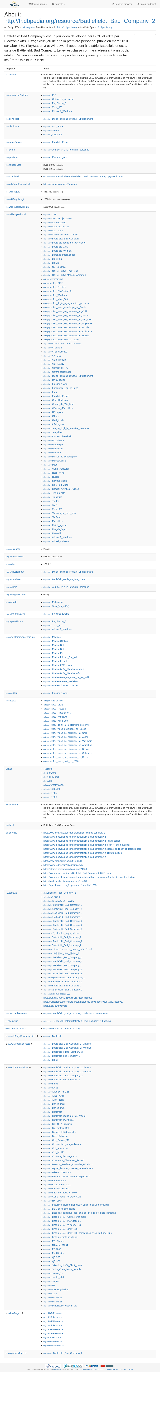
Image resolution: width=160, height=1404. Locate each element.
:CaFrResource (53, 1329)
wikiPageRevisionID (17, 207)
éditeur (12, 693)
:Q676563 (52, 897)
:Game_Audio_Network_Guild (63, 1196)
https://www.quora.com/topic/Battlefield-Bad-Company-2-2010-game (78, 873)
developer (12, 119)
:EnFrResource (53, 1333)
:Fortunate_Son (55, 1180)
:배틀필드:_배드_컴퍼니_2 (61, 953)
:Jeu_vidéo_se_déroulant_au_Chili (65, 311)
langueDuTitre (15, 594)
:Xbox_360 (53, 107)
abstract (11, 74)
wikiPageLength (15, 199)
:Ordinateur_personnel (59, 99)
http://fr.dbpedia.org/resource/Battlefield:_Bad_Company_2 (79, 21)
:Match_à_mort (55, 525)
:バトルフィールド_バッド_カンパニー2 (68, 949)
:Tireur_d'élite (54, 493)
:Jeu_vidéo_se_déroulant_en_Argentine (68, 323)
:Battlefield (53, 279)
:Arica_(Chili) (54, 1095)
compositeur (15, 556)
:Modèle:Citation (56, 641)
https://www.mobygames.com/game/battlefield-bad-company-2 (75, 836)
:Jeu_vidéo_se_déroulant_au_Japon (66, 315)
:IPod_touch (54, 420)
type (9, 768)
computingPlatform (17, 95)
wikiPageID (13, 191)
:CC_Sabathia (55, 267)
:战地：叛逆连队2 (57, 993)
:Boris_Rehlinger (56, 1136)
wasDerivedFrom (16, 1013)
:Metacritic (53, 533)
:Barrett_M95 (54, 1108)
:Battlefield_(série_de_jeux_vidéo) (65, 242)
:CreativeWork (54, 785)
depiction (12, 1021)
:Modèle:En (53, 653)
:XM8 (50, 1293)
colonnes (13, 549)
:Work (48, 781)
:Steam (51, 130)
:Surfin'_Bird (54, 1277)
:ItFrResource (52, 1337)
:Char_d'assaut (55, 351)
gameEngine (14, 142)
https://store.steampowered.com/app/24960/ (65, 869)
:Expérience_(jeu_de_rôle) (61, 388)
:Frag (50, 392)
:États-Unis (53, 521)
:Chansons (53, 347)
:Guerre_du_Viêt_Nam (59, 404)
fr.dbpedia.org (105, 27)
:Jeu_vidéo (53, 432)
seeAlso (11, 832)
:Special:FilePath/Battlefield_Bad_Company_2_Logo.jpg (77, 1021)
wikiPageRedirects (19, 1043)
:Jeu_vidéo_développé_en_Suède (65, 307)
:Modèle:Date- (55, 649)
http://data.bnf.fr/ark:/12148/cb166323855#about (68, 997)
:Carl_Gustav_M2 (56, 1140)
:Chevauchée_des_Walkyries (62, 1144)
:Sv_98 (51, 1281)
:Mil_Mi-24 (53, 1297)
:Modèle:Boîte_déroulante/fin (62, 673)
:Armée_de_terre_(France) (61, 234)
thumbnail (12, 176)
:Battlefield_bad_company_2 (62, 1056)
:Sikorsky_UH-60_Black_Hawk (63, 1265)
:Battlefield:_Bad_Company (61, 238)
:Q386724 (52, 789)
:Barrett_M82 (54, 1104)
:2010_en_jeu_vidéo (58, 218)
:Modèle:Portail (55, 661)
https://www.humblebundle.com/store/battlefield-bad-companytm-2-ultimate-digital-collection (89, 877)
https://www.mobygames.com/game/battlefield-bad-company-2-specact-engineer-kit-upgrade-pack (92, 849)
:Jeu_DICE (53, 283)
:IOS (50, 95)
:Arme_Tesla (54, 1099)
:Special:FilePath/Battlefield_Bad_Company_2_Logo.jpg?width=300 (83, 176)
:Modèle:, (52, 637)
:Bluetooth (53, 259)
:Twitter (51, 501)
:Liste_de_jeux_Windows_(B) (62, 1225)
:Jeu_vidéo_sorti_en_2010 (61, 339)
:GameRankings (56, 400)
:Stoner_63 (53, 1273)
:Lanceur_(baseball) (58, 436)
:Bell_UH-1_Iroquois (58, 1124)
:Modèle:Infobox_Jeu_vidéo (61, 657)
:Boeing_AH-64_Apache (60, 1132)
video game (29, 27)
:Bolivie (51, 263)
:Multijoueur (53, 448)
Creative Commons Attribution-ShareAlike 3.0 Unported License (107, 1369)
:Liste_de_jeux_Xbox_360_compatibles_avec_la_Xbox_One (78, 1233)
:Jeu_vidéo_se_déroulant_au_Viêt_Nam (68, 319)
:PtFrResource (53, 1317)
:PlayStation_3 (55, 103)
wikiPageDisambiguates (21, 1036)
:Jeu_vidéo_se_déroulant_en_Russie (66, 335)
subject (11, 700)
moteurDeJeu (15, 613)
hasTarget (14, 1313)
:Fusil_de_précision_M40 (60, 1192)
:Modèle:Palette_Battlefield (61, 681)
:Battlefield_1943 (56, 246)
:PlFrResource (53, 1341)
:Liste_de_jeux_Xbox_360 (61, 1229)
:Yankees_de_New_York (60, 513)
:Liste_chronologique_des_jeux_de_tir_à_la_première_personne (80, 1213)
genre (10, 149)
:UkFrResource (53, 1313)
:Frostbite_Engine (56, 142)
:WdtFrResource (54, 1345)
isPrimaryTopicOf (16, 1028)
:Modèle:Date (54, 645)
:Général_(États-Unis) (58, 408)
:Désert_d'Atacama (57, 1172)
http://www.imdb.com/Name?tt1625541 (63, 861)
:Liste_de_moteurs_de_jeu (61, 1237)
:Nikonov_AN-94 (56, 1245)
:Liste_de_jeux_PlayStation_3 (62, 1221)
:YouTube (52, 517)
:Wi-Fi (51, 505)
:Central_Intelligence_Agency (62, 343)
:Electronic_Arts (55, 157)
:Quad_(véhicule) (56, 468)
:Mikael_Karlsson (56, 541)
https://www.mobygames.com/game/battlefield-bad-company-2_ (75, 857)
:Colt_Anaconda (56, 1148)
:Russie (51, 477)
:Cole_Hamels (55, 359)
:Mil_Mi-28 (53, 1301)
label (10, 825)
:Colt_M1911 (54, 364)
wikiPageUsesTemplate (20, 637)
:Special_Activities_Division (61, 489)
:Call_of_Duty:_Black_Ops (61, 271)
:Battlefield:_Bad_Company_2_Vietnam (67, 1043)
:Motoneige (53, 444)
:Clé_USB (53, 355)
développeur (15, 571)
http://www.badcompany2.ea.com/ (60, 184)
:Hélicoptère (54, 412)
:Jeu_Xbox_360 (56, 299)
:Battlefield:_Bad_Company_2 (60, 892)
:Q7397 (50, 793)
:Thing (48, 768)
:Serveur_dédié (55, 481)
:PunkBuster (54, 1253)
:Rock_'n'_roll (54, 472)
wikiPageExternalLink (18, 184)
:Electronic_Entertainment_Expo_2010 (67, 1176)
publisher (12, 157)
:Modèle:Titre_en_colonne (61, 685)
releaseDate (13, 165)
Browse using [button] (38, 4)
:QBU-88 (52, 1261)
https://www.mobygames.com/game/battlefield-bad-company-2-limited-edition (82, 840)
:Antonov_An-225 (56, 226)
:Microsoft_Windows (58, 111)
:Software (50, 773)
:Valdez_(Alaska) (56, 1289)
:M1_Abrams (54, 440)
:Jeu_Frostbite (55, 287)
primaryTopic (16, 1353)
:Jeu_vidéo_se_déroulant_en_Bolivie (66, 327)
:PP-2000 (52, 1249)
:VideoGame (51, 777)
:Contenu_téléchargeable (60, 1156)
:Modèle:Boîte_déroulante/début (64, 669)
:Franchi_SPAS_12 (57, 1184)
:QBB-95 (52, 1257)
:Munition (52, 452)
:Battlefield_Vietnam (58, 250)
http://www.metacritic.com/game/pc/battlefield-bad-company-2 (74, 832)
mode (11, 602)
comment (12, 804)
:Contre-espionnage (57, 372)
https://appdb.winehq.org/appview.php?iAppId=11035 (70, 885)
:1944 (50, 214)
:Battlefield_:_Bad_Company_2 (63, 1052)
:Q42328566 (53, 134)
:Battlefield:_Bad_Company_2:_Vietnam (68, 1048)
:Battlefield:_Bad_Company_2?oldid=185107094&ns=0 (76, 1013)
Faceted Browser (122, 4)
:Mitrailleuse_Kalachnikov (60, 1305)
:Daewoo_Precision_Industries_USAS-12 (68, 1164)
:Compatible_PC (56, 368)
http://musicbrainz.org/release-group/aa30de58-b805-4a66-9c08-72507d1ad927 (83, 1001)
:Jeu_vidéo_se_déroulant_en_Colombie (68, 331)
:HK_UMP (53, 1200)
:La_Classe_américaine (59, 1208)
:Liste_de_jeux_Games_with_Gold (65, 1217)
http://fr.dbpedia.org (67, 27)
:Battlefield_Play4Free (59, 1120)
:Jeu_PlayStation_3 (58, 291)
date (11, 564)
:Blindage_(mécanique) (59, 255)
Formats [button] (58, 4)
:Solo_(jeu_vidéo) (56, 485)
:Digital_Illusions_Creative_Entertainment (68, 119)
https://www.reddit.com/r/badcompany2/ (63, 865)
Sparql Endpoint (146, 4)
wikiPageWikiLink (16, 214)
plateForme (14, 621)
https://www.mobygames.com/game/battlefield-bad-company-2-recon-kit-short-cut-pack (87, 845)
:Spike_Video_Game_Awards (62, 1269)
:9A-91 (51, 1087)
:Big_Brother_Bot (56, 1128)
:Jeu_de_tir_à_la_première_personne (66, 149)
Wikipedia (57, 1369)
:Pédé (51, 464)
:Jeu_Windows (55, 295)
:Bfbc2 (51, 1060)
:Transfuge (53, 497)
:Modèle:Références (58, 665)
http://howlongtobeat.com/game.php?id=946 (65, 881)
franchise (13, 579)
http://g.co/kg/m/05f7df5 (55, 1006)
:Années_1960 (55, 222)
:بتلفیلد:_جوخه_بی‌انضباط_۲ (61, 933)
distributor (12, 126)
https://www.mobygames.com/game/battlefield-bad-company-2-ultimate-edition (83, 853)
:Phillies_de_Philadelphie (60, 456)
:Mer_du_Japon (55, 529)
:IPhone (51, 416)
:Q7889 (50, 797)
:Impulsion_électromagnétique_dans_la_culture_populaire (76, 1204)
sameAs (11, 892)
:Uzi (50, 1285)
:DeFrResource (53, 1321)
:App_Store (53, 126)
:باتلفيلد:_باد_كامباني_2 (59, 901)
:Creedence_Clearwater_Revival (64, 1160)
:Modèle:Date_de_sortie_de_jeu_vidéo (67, 677)
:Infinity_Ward (54, 424)
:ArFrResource (53, 1325)
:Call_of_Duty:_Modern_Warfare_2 (65, 275)
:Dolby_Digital (55, 380)
